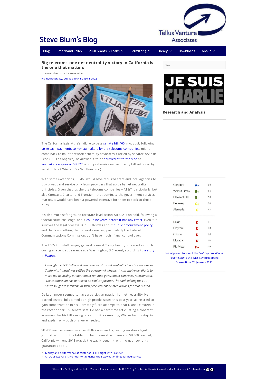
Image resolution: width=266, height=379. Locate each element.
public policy (71, 78)
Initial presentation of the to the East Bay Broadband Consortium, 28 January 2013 (194, 257)
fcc (43, 78)
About (210, 51)
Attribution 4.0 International (194, 369)
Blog (46, 51)
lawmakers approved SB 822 (62, 164)
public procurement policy (133, 225)
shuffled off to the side (120, 159)
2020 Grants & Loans (108, 51)
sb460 (84, 78)
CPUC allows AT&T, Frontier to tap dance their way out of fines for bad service (93, 356)
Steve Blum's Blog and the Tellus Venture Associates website (86, 369)
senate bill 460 (114, 143)
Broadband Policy (69, 51)
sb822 (93, 78)
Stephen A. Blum (144, 369)
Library (166, 51)
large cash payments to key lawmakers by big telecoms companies (90, 149)
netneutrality (54, 78)
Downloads (187, 51)
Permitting (142, 51)
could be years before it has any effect (114, 220)
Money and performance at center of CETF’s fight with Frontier (84, 352)
